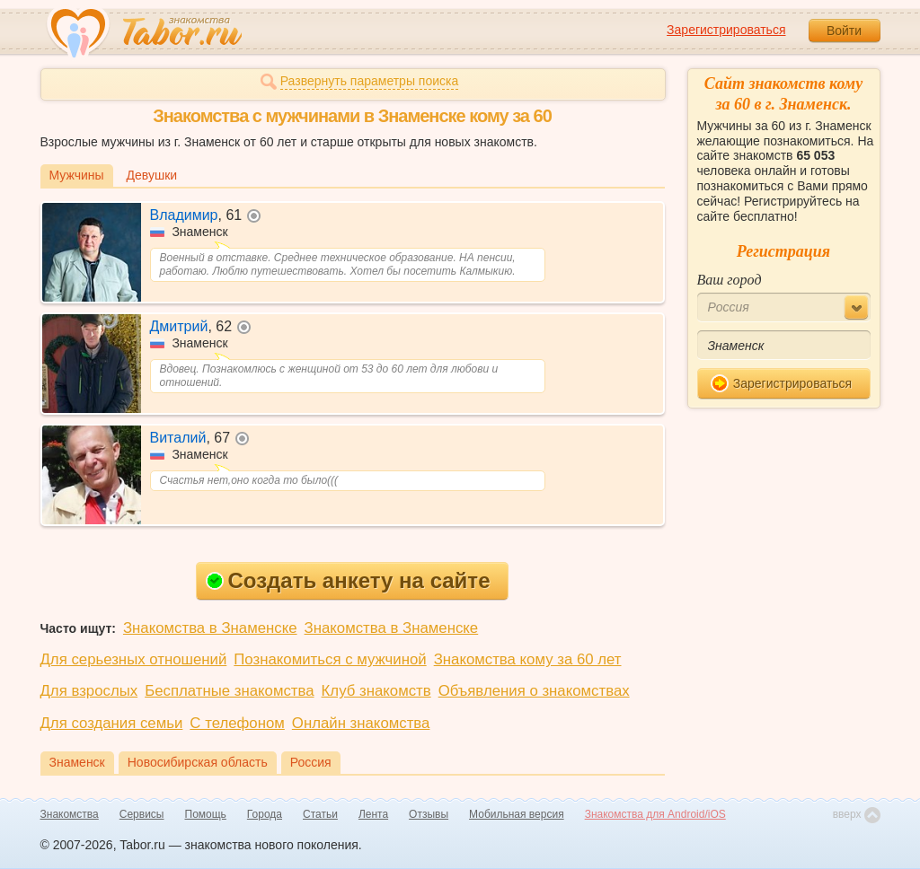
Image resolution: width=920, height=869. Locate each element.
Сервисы (141, 814)
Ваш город (729, 279)
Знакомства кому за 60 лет (528, 659)
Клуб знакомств (376, 690)
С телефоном (237, 723)
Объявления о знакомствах (534, 690)
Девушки (152, 175)
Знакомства (69, 814)
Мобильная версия (516, 814)
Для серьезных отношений (133, 659)
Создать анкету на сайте (348, 580)
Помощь (205, 814)
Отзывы (428, 814)
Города (264, 814)
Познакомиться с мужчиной (330, 659)
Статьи (320, 814)
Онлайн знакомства (361, 723)
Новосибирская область (198, 762)
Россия (311, 762)
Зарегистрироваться (726, 29)
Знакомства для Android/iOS (655, 814)
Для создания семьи (111, 723)
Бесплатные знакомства (229, 690)
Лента (373, 814)
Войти (844, 30)
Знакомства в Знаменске (210, 627)
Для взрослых (89, 690)
